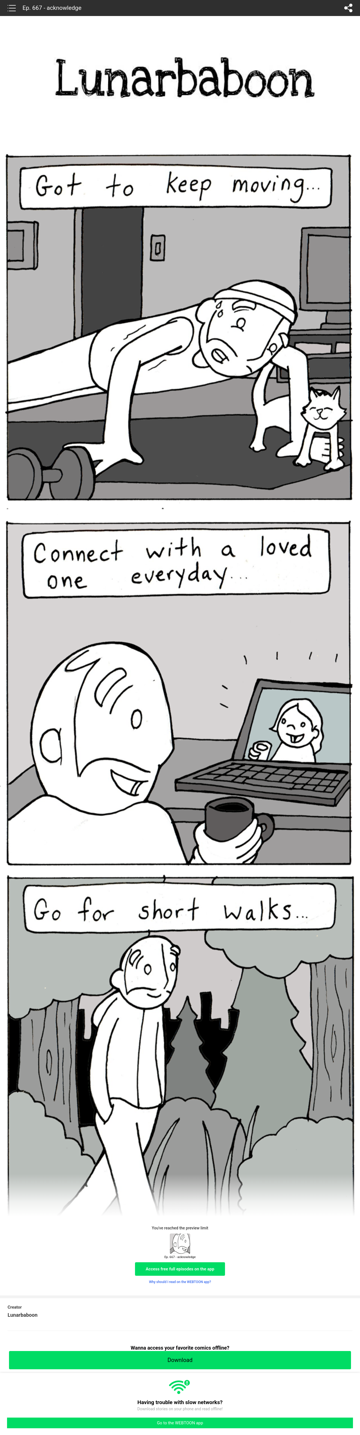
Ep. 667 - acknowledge (52, 7)
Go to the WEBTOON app (180, 1422)
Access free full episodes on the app (180, 1269)
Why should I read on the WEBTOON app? (180, 1282)
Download (179, 1360)
